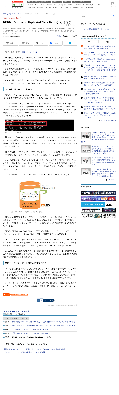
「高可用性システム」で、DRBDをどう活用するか (30, 333)
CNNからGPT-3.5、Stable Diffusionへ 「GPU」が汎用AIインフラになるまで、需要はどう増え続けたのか (100, 91)
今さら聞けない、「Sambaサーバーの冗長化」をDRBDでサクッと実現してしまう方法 (43, 326)
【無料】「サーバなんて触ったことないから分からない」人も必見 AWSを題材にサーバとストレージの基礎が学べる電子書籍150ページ (98, 137)
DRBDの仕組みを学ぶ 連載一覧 (16, 311)
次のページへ (48, 300)
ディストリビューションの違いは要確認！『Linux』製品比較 (25, 352)
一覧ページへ (112, 180)
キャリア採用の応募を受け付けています (96, 29)
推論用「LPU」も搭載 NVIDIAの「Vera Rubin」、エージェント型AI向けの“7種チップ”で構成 (100, 115)
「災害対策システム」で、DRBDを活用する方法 (30, 329)
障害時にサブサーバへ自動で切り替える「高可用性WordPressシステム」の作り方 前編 (43, 322)
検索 (114, 16)
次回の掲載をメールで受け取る (15, 314)
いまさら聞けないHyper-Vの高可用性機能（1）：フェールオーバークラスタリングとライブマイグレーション (100, 100)
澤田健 (59, 36)
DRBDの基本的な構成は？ (19, 295)
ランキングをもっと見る (108, 120)
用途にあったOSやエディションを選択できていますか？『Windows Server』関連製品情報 (34, 349)
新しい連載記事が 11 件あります (17, 318)
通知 (27, 43)
